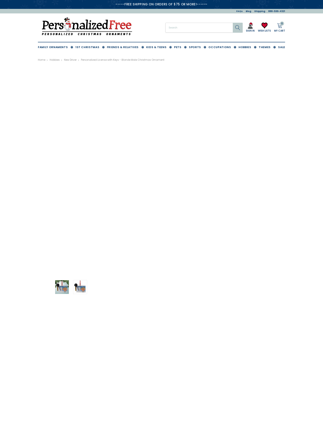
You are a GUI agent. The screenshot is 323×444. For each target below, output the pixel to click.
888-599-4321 (276, 11)
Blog (248, 11)
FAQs (239, 11)
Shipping (259, 11)
